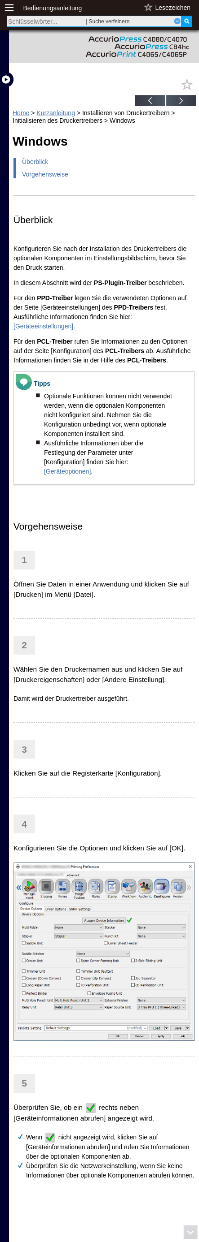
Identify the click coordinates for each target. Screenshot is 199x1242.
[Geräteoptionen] (67, 471)
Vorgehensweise (45, 174)
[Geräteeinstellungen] (43, 326)
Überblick (35, 161)
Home (21, 112)
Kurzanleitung (55, 112)
